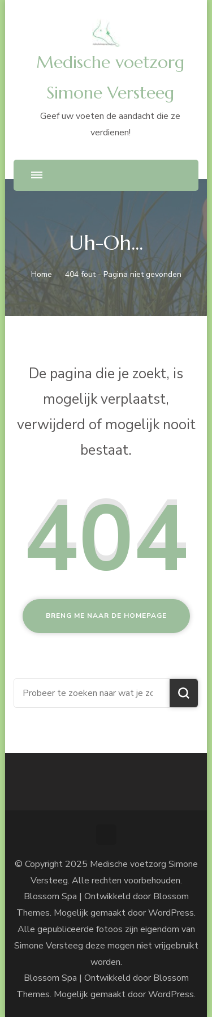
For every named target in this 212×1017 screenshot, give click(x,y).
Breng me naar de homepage (106, 615)
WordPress (171, 994)
